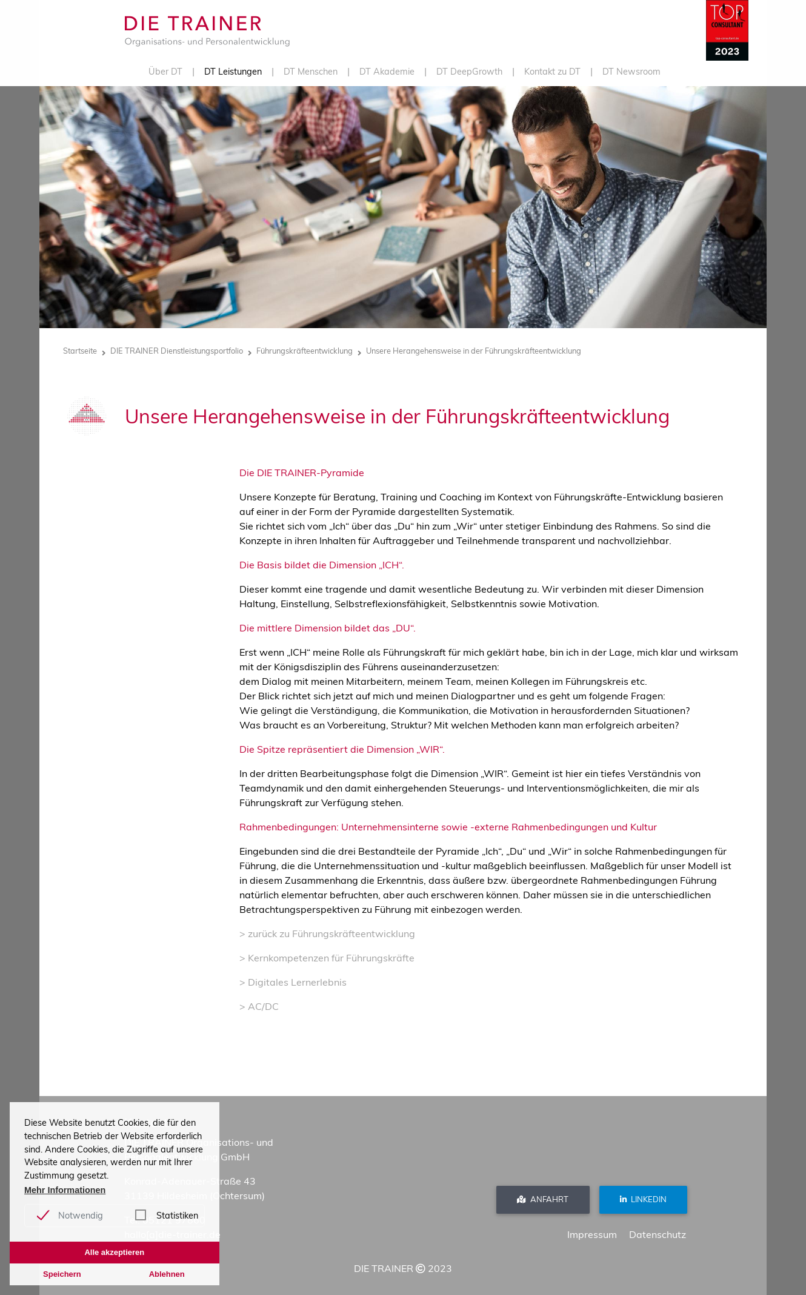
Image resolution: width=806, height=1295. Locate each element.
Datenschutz (657, 1234)
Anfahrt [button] (542, 1199)
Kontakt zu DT (552, 71)
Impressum (592, 1234)
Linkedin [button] (643, 1199)
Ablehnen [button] (167, 1274)
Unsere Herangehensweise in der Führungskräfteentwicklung (473, 350)
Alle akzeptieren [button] (114, 1252)
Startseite (80, 350)
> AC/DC (259, 1006)
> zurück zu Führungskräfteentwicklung (327, 933)
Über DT (165, 71)
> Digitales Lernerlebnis (293, 982)
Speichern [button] (62, 1274)
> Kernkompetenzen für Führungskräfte (327, 958)
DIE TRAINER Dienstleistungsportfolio (176, 350)
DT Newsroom (631, 71)
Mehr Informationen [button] (64, 1190)
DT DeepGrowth (469, 71)
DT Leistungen (233, 71)
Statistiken (177, 1215)
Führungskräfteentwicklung (304, 350)
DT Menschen (311, 71)
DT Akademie (387, 71)
